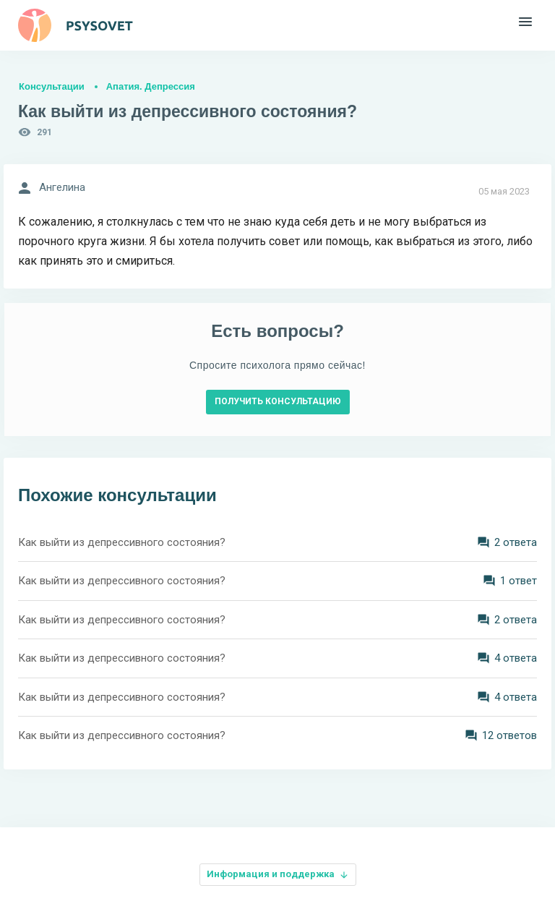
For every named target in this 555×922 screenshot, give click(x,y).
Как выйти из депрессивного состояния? (121, 542)
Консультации (52, 86)
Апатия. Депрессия (150, 86)
